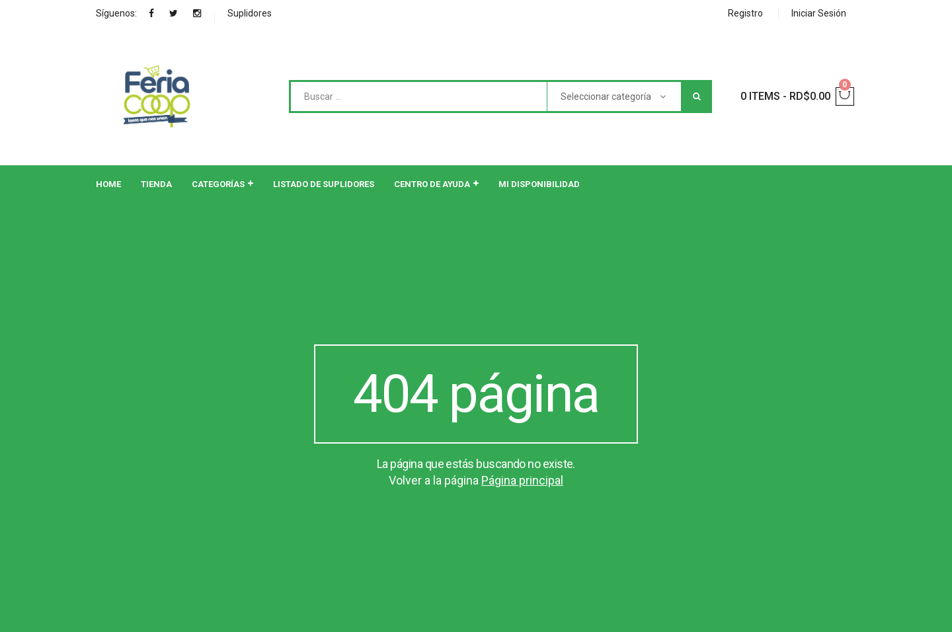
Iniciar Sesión (818, 13)
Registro (745, 13)
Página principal (522, 480)
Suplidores (249, 13)
